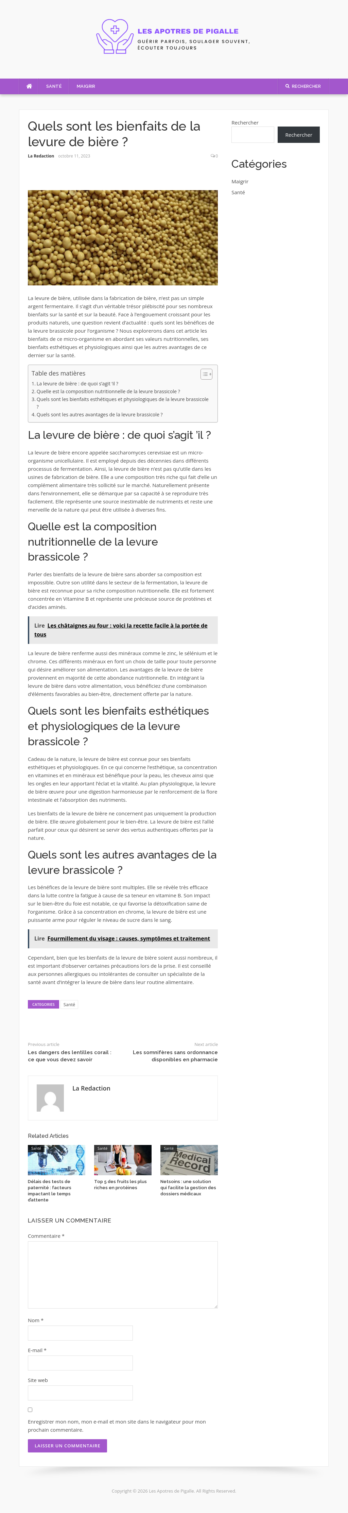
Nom (36, 1320)
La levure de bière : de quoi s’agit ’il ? (77, 383)
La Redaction (41, 156)
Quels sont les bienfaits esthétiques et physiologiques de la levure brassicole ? (123, 403)
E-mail (37, 1350)
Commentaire (46, 1235)
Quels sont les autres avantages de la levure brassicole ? (100, 414)
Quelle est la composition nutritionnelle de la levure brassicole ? (108, 391)
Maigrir (86, 86)
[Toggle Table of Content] (203, 374)
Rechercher (245, 122)
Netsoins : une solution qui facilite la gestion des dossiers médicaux (188, 1187)
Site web (38, 1380)
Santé (54, 86)
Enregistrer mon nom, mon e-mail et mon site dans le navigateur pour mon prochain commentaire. (117, 1425)
